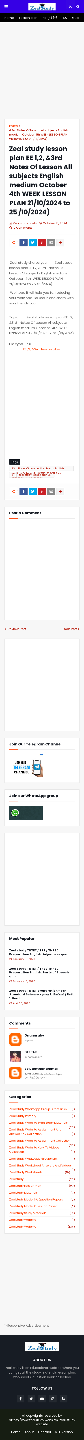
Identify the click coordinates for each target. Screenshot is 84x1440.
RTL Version (64, 1432)
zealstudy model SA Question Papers (42, 1199)
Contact (44, 1432)
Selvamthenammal (41, 1069)
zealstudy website (42, 1220)
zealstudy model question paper (42, 1206)
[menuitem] (9, 17)
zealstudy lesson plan (42, 1186)
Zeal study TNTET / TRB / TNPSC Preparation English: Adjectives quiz (38, 952)
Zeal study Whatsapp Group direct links (42, 1109)
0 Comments (23, 228)
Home (13, 126)
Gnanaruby (34, 1035)
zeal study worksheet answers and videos (42, 1165)
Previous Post (16, 629)
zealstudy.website (42, 1226)
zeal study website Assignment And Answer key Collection (42, 1131)
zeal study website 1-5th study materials (42, 1122)
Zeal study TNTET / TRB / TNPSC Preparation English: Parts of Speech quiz (39, 972)
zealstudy (42, 1179)
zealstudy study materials (42, 1213)
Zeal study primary (42, 1116)
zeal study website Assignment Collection (42, 1140)
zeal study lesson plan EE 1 (35, 475)
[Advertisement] (42, 70)
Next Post (70, 629)
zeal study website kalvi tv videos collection (42, 1149)
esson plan (42, 349)
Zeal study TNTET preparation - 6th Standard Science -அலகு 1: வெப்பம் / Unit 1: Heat (41, 994)
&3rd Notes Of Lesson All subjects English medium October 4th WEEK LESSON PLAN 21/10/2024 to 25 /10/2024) (38, 134)
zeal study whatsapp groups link (42, 1158)
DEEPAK (30, 1052)
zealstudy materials (42, 1192)
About (29, 1432)
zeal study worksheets (39, 1172)
